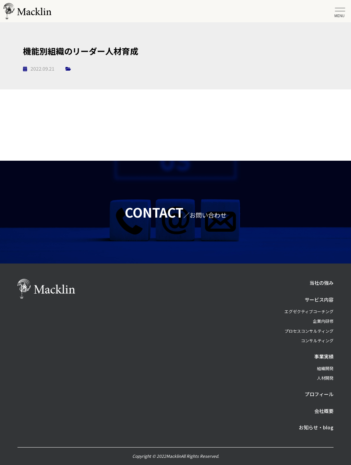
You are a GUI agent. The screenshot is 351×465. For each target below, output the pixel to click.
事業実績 (324, 356)
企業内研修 (323, 321)
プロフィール (319, 394)
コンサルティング (317, 340)
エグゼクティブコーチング (309, 311)
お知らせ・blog (316, 427)
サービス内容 (319, 299)
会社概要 (324, 410)
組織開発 (325, 368)
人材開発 (325, 378)
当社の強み (322, 282)
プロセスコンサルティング (309, 331)
